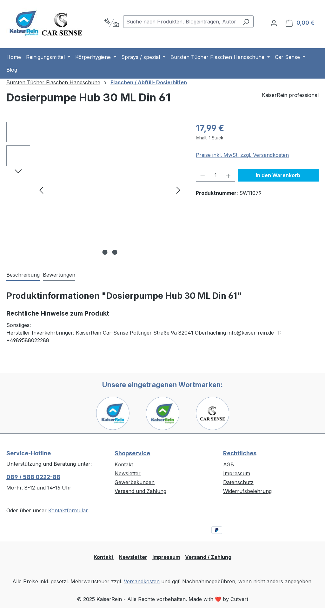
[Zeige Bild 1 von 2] (104, 252)
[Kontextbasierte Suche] (111, 22)
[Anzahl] (215, 175)
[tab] (23, 275)
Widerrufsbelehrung (247, 491)
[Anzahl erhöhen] (228, 175)
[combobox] (181, 21)
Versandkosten (142, 581)
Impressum (236, 473)
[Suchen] (246, 21)
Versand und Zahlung (140, 491)
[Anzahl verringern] (202, 175)
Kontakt (124, 464)
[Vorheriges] (41, 190)
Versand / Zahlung (208, 557)
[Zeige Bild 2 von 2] (114, 252)
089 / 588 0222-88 (33, 477)
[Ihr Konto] (274, 22)
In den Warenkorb (278, 175)
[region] (94, 190)
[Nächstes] (178, 190)
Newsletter (128, 473)
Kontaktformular (68, 510)
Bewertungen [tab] (59, 275)
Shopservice (132, 453)
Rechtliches (239, 453)
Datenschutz (238, 482)
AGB (228, 464)
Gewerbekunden (135, 482)
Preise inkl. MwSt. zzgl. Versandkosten (242, 155)
